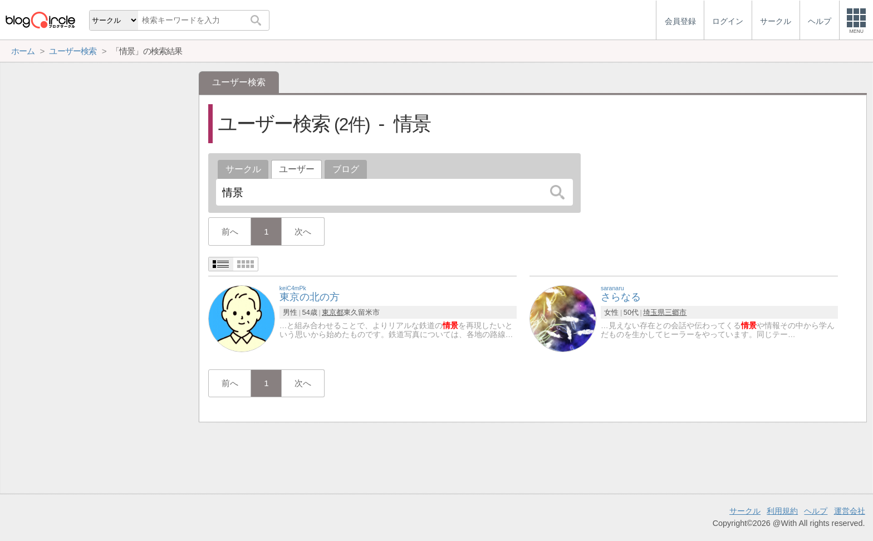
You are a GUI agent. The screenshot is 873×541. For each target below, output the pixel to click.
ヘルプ (815, 510)
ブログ (345, 169)
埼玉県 (654, 312)
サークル (243, 169)
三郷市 (675, 312)
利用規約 (782, 510)
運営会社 (849, 510)
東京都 (333, 312)
